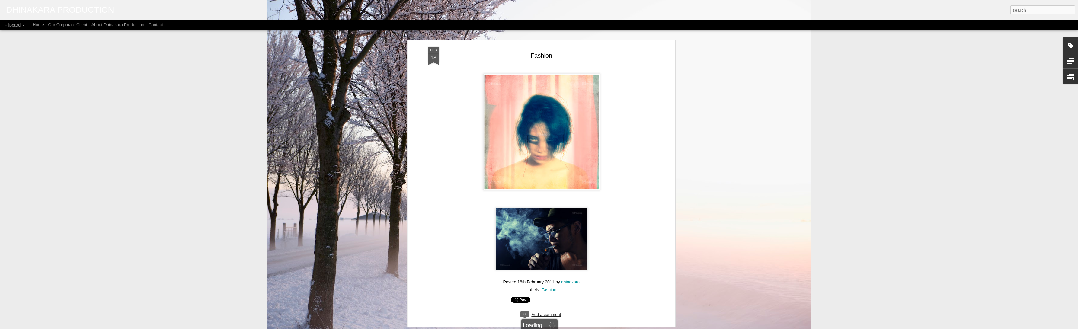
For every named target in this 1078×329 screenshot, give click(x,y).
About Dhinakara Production (117, 24)
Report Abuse (599, 325)
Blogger (581, 325)
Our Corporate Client (67, 24)
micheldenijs (547, 325)
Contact (156, 24)
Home (38, 24)
